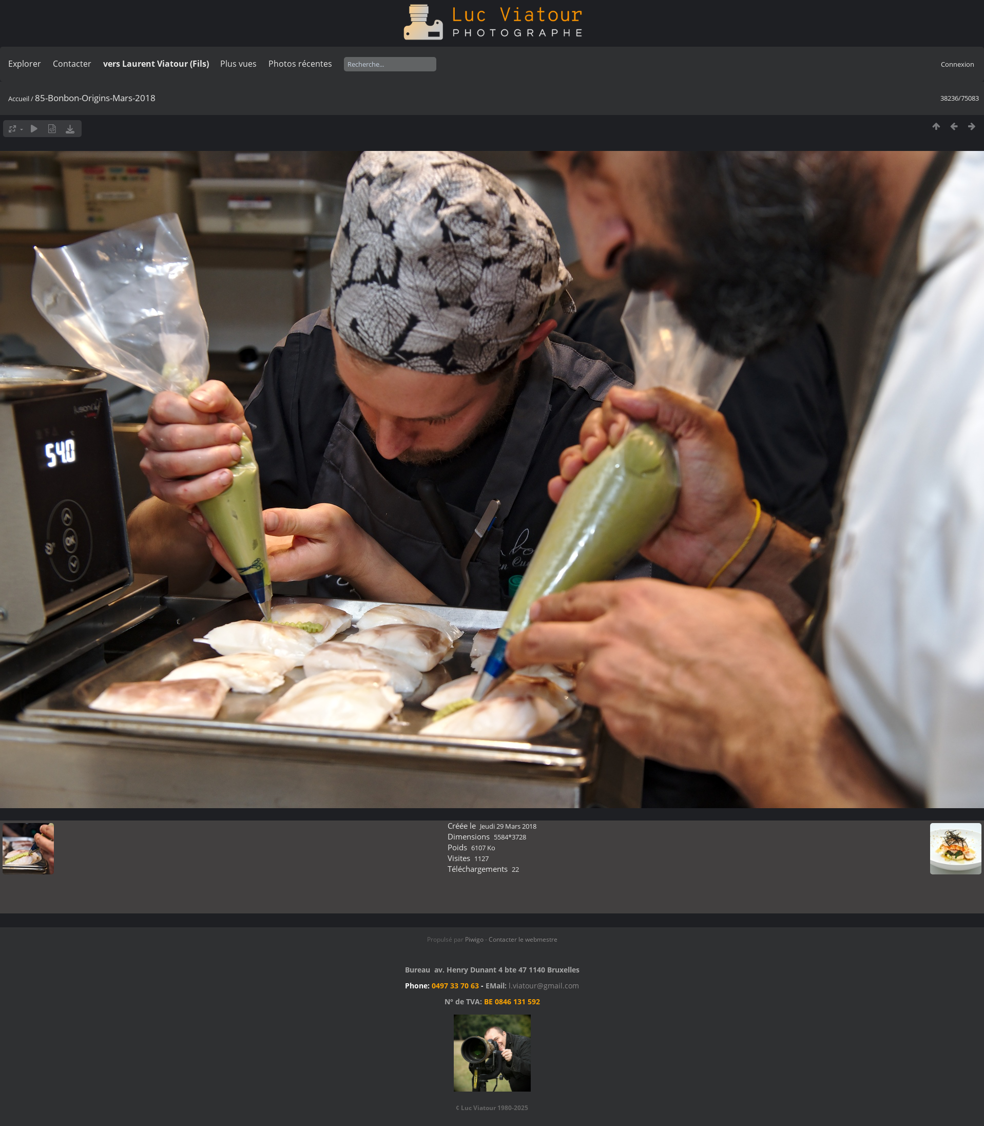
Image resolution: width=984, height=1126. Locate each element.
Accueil (18, 98)
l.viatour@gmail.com (544, 985)
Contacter (72, 63)
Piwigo (474, 939)
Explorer (24, 63)
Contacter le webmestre (523, 939)
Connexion (957, 64)
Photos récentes (300, 63)
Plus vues (238, 63)
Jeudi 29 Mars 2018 (508, 826)
